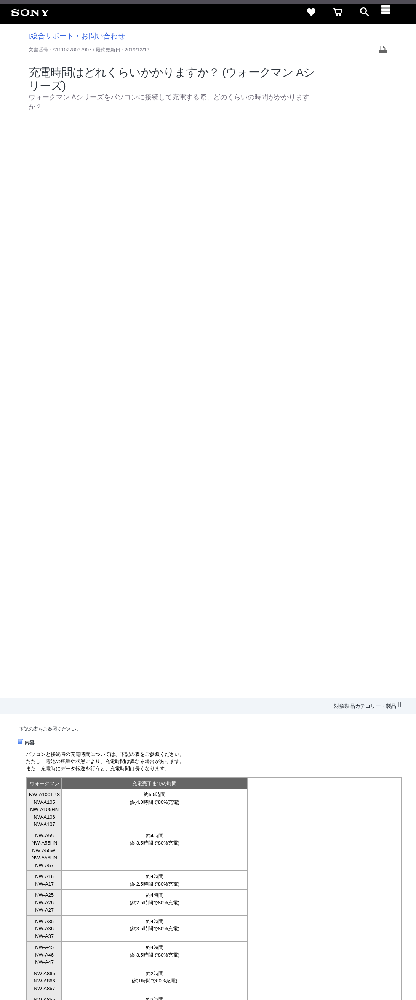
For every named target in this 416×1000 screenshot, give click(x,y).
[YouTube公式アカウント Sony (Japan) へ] (342, 927)
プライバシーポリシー (104, 969)
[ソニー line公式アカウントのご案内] (309, 927)
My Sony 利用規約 (346, 909)
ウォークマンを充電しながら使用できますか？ (86, 618)
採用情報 (192, 909)
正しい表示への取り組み (160, 969)
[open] (364, 12)
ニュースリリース (271, 909)
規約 (361, 895)
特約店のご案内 (226, 909)
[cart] (338, 12)
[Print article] (382, 50)
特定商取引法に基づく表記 (278, 895)
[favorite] (311, 12)
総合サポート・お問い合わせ (77, 36)
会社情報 (164, 909)
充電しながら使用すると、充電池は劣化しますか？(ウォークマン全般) (112, 611)
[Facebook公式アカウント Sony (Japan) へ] (358, 927)
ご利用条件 (62, 969)
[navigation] (391, 12)
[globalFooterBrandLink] (337, 974)
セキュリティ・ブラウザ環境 (207, 895)
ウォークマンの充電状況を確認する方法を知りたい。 (93, 625)
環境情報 (308, 909)
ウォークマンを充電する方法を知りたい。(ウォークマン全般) (102, 603)
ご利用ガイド (332, 895)
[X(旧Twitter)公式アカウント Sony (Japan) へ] (326, 927)
